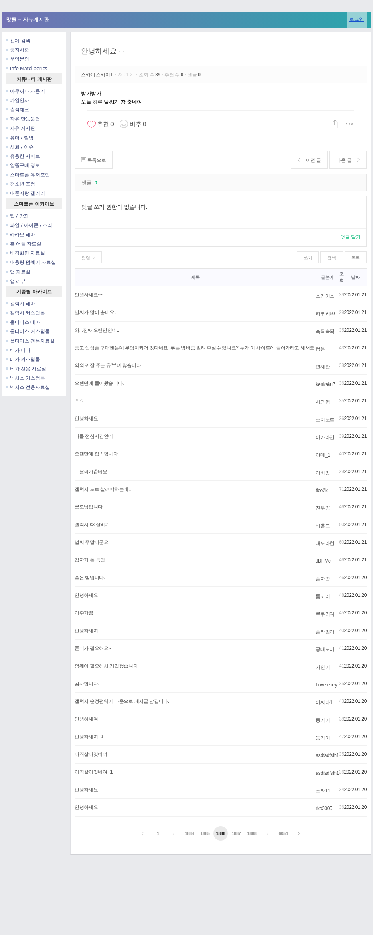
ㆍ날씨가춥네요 (91, 471)
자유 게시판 (20, 128)
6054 (283, 833)
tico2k (321, 490)
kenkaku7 (325, 384)
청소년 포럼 (20, 183)
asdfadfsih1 (327, 755)
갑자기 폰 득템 (90, 560)
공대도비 (325, 649)
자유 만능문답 (23, 118)
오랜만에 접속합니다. (97, 454)
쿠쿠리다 (325, 614)
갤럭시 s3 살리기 (92, 524)
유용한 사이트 (23, 156)
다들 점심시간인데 (94, 436)
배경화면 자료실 (25, 252)
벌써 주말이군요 (91, 542)
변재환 (323, 367)
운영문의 (17, 58)
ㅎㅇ (79, 401)
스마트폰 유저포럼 (28, 174)
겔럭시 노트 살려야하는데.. (103, 489)
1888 (251, 833)
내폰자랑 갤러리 (25, 193)
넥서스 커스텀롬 (25, 377)
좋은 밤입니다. (90, 577)
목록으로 (93, 160)
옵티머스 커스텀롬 (28, 331)
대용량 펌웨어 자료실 (31, 262)
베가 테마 (18, 350)
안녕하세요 (86, 418)
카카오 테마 (20, 234)
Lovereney (326, 685)
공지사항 (17, 49)
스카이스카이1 (98, 75)
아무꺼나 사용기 (25, 91)
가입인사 (17, 100)
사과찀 (323, 402)
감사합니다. (87, 683)
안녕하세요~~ (103, 51)
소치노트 (325, 420)
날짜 (355, 277)
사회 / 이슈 (20, 146)
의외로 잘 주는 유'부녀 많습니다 (108, 365)
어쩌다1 (324, 702)
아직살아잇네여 (91, 754)
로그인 (356, 19)
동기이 (323, 720)
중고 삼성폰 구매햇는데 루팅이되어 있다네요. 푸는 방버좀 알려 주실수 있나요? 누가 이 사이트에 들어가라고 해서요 (194, 348)
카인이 (323, 667)
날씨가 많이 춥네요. (95, 312)
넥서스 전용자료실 (28, 387)
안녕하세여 (86, 630)
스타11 (323, 791)
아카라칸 (325, 437)
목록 (355, 257)
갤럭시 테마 (20, 303)
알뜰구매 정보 (23, 165)
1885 (204, 833)
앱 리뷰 (16, 281)
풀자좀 (323, 579)
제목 (195, 277)
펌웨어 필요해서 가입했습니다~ (107, 666)
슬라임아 (325, 632)
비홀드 (323, 526)
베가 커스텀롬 (23, 359)
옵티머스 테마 (23, 321)
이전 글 (309, 160)
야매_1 (323, 455)
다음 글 (348, 160)
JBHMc (323, 561)
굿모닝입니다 (89, 507)
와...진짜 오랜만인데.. (97, 330)
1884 (189, 833)
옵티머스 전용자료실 (30, 340)
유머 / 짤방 (20, 137)
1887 (236, 833)
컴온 (320, 349)
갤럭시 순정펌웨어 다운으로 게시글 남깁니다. (122, 701)
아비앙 (323, 473)
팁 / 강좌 (17, 215)
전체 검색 (18, 40)
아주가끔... (86, 613)
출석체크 (17, 109)
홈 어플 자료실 (23, 243)
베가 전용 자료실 (26, 368)
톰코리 (323, 596)
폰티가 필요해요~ (93, 648)
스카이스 (325, 296)
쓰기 (308, 257)
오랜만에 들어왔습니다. (99, 383)
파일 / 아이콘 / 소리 (29, 225)
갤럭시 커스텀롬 (25, 312)
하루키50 (325, 313)
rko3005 (324, 808)
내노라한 (325, 543)
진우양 (323, 508)
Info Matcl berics (26, 68)
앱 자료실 (18, 271)
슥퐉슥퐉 (325, 331)
